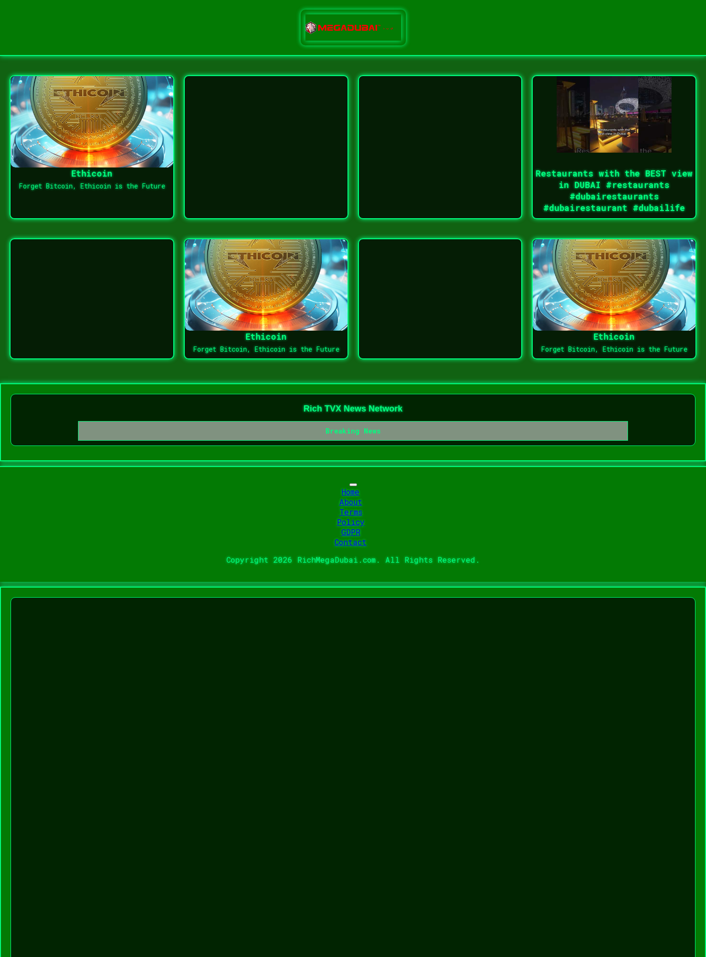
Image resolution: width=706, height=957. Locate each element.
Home (350, 492)
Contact (351, 542)
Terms (350, 512)
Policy (351, 522)
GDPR (350, 532)
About (350, 502)
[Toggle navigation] (353, 484)
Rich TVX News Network (353, 408)
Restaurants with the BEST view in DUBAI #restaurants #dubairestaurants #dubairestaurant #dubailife (614, 190)
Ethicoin (91, 173)
